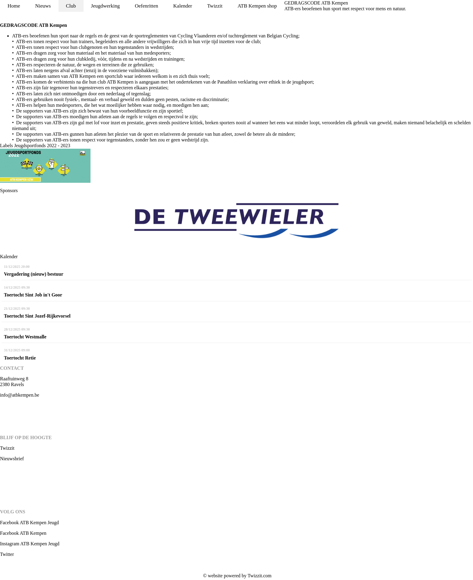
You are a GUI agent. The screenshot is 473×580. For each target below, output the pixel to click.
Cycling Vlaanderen (196, 35)
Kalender (182, 6)
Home (14, 6)
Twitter (7, 554)
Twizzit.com (259, 575)
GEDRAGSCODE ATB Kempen (316, 2)
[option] (236, 223)
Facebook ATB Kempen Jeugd (29, 522)
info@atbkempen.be (19, 395)
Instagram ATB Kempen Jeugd (29, 543)
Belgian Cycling (282, 35)
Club (71, 6)
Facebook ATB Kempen (23, 533)
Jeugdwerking (105, 6)
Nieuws (43, 6)
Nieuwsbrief (12, 458)
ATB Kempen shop (257, 6)
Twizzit (215, 6)
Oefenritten (146, 6)
